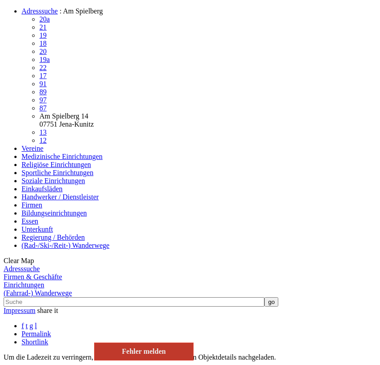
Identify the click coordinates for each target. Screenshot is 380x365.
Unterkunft (37, 229)
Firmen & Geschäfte (33, 277)
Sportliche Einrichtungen (57, 172)
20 (43, 51)
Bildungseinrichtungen (54, 213)
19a (44, 59)
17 (43, 75)
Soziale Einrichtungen (53, 181)
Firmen (32, 205)
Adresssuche (40, 11)
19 (43, 35)
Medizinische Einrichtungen (62, 156)
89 (43, 92)
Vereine (32, 148)
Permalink (36, 334)
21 (43, 27)
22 (43, 67)
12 (43, 140)
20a (44, 19)
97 (43, 100)
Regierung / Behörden (53, 237)
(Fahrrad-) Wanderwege (38, 293)
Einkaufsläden (42, 189)
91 (43, 84)
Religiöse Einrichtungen (56, 164)
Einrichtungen (24, 285)
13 (43, 132)
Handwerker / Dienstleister (60, 197)
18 (43, 43)
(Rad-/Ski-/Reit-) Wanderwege (65, 245)
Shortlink (35, 342)
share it (47, 310)
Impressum (19, 310)
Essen (30, 221)
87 (43, 108)
